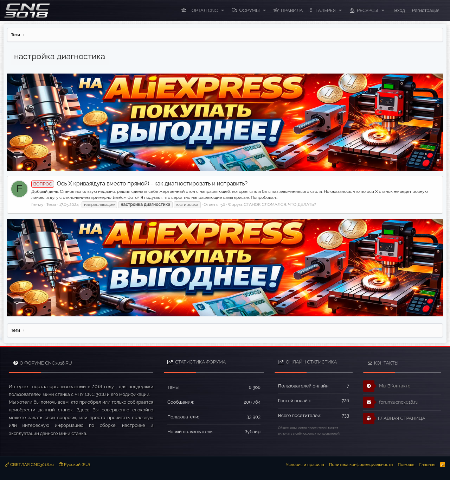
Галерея (326, 10)
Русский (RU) (74, 464)
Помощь (406, 464)
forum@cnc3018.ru (390, 402)
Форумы (249, 10)
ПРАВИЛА (292, 10)
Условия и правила (305, 464)
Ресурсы (367, 10)
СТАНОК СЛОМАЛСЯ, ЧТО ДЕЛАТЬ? (280, 204)
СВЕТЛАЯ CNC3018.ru (29, 464)
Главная (427, 464)
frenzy (37, 204)
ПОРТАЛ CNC (203, 10)
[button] (222, 10)
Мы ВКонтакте (387, 386)
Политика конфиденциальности (361, 464)
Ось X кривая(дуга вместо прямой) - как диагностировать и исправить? (139, 183)
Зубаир (253, 431)
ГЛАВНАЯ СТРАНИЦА (394, 418)
